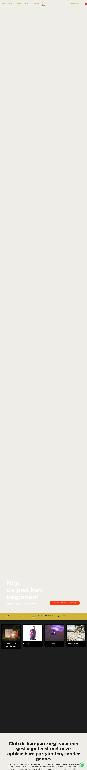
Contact (20, 4)
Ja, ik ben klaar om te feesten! (65, 603)
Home (4, 4)
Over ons (11, 4)
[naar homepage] (43, 4)
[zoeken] (80, 3)
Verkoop (28, 4)
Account (74, 4)
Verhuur (36, 4)
